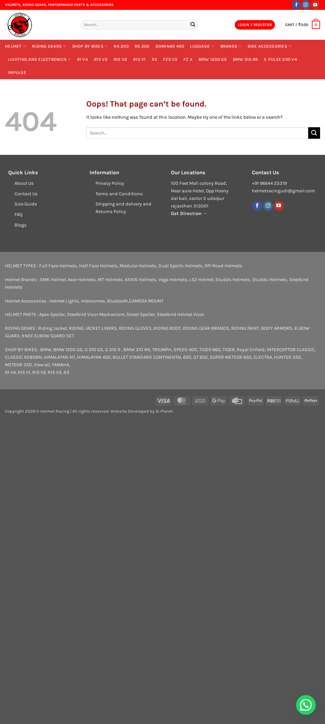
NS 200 (121, 46)
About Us (24, 183)
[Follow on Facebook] (296, 4)
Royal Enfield (251, 349)
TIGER (229, 349)
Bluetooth (117, 301)
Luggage (202, 46)
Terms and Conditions (119, 194)
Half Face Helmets (98, 266)
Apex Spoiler (52, 314)
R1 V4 (82, 59)
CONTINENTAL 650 (172, 357)
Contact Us (26, 194)
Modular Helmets (138, 266)
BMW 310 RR (245, 59)
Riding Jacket (52, 328)
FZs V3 (170, 59)
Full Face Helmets (58, 266)
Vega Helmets (172, 279)
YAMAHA (60, 365)
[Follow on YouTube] (315, 4)
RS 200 (142, 46)
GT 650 (200, 357)
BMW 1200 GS (213, 59)
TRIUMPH (162, 349)
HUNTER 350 (287, 357)
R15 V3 (101, 59)
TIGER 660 (210, 349)
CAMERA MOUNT (146, 301)
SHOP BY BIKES (90, 46)
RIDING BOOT (167, 328)
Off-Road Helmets (223, 266)
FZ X (188, 59)
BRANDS (231, 46)
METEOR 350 (18, 365)
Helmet (15, 46)
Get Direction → (189, 213)
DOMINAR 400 (169, 46)
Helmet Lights (64, 301)
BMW (45, 349)
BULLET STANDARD (132, 357)
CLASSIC (306, 349)
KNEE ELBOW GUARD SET (48, 336)
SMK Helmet (53, 279)
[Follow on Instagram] (306, 4)
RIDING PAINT (245, 328)
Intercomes (93, 301)
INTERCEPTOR (281, 349)
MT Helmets (110, 279)
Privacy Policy (109, 183)
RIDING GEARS (49, 46)
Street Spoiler (140, 314)
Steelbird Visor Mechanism (95, 314)
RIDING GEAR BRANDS (206, 328)
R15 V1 (139, 59)
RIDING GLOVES (135, 328)
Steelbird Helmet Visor (180, 314)
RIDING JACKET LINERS (93, 328)
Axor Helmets (82, 279)
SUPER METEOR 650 (231, 357)
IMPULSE (17, 72)
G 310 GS (94, 349)
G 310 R (113, 349)
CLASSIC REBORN (23, 357)
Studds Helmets (232, 279)
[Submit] (193, 25)
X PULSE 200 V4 (280, 59)
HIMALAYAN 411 (59, 357)
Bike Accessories (270, 46)
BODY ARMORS (276, 328)
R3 (154, 59)
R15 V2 (120, 59)
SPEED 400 (185, 349)
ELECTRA (263, 357)
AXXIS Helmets (140, 279)
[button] (255, 25)
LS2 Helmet (201, 279)
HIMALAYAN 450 (94, 357)
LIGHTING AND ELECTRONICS (39, 59)
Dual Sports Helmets (180, 266)
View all (42, 365)
